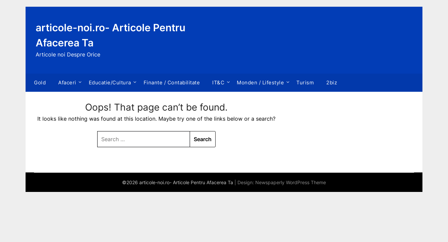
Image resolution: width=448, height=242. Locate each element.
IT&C (218, 82)
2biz (331, 82)
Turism (305, 82)
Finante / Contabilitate (172, 82)
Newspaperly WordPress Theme (290, 182)
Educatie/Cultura (110, 82)
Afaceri (67, 82)
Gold (40, 82)
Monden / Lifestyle (260, 82)
